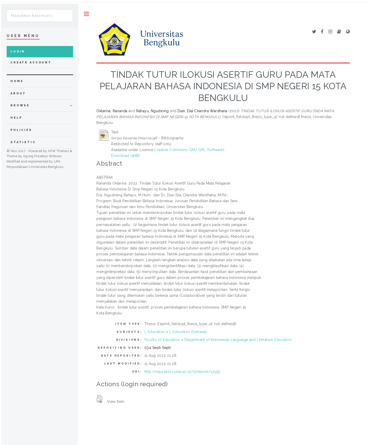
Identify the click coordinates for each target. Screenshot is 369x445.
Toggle (86, 14)
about (18, 93)
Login (17, 51)
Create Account (31, 62)
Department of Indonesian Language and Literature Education (238, 340)
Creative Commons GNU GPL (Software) (189, 150)
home (16, 81)
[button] (99, 399)
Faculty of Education (162, 340)
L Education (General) (188, 332)
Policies (21, 130)
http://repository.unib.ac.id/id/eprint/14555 (182, 372)
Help (16, 117)
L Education (154, 332)
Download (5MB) (125, 156)
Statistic (23, 142)
